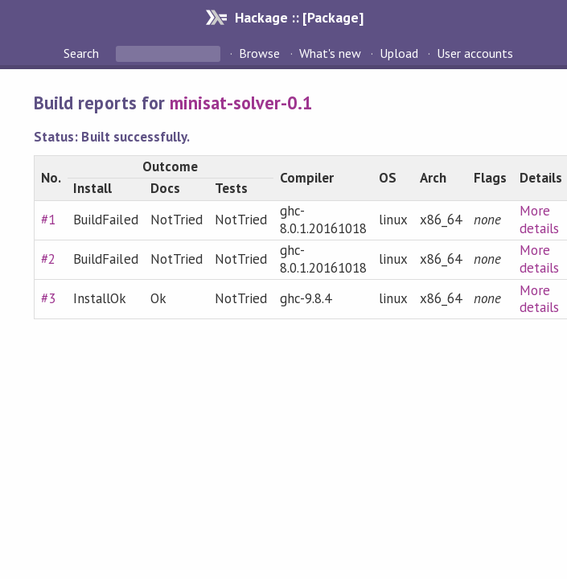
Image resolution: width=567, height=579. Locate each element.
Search (83, 53)
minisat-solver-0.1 (241, 102)
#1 (48, 219)
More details (539, 219)
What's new (330, 53)
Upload (399, 53)
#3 (48, 298)
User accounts (475, 53)
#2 (48, 259)
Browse (259, 53)
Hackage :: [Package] (299, 17)
